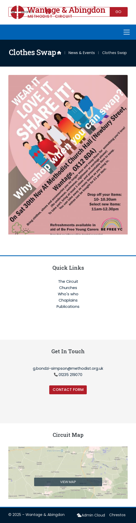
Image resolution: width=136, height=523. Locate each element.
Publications (68, 306)
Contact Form (68, 389)
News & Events (82, 52)
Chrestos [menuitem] (117, 515)
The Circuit (68, 281)
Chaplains (68, 300)
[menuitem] (91, 515)
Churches (68, 288)
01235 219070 (70, 374)
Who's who (68, 294)
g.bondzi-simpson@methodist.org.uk (68, 368)
